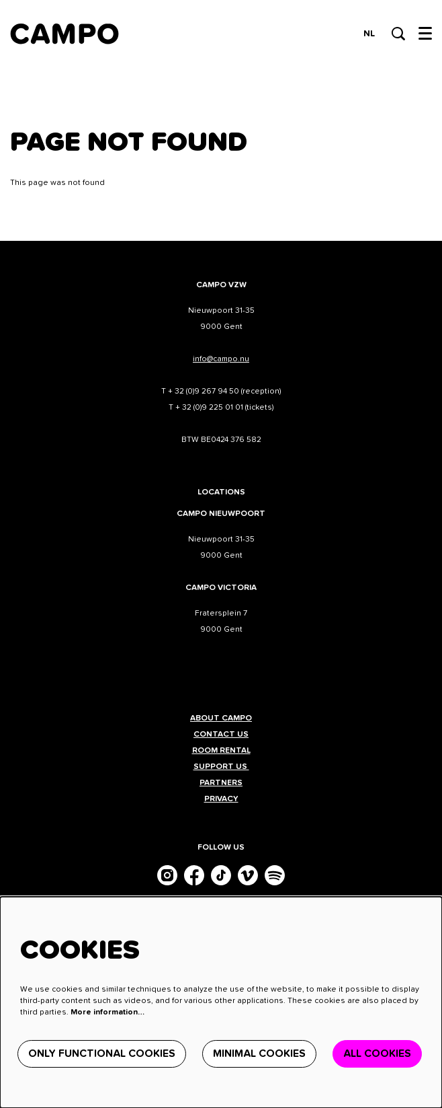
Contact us (221, 735)
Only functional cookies (101, 1053)
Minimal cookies (259, 1053)
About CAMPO (221, 718)
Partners (221, 783)
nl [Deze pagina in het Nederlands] (369, 33)
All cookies (377, 1053)
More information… (107, 1012)
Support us (221, 767)
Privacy (221, 799)
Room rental (221, 751)
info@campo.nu (221, 359)
